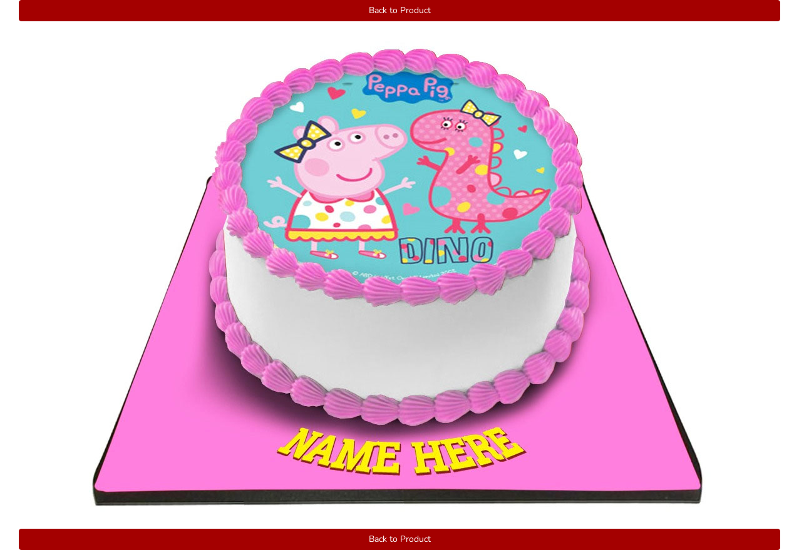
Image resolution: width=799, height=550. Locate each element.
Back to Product (400, 10)
